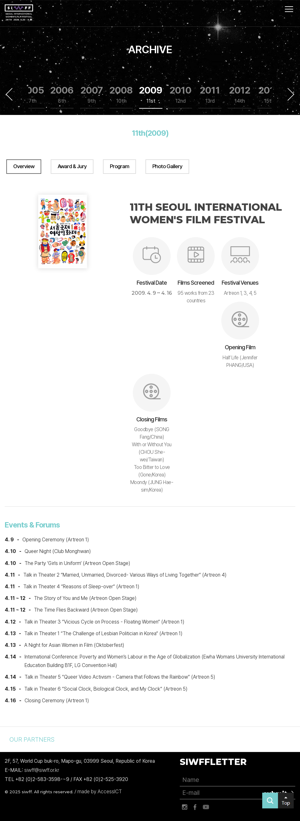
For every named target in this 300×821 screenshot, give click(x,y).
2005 (32, 94)
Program (119, 166)
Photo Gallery (167, 166)
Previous (9, 94)
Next (291, 94)
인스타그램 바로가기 (184, 807)
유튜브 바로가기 (206, 807)
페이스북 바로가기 (195, 807)
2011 (210, 94)
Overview (23, 166)
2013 (269, 94)
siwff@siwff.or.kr (41, 770)
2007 (92, 94)
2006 (62, 94)
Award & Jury (72, 166)
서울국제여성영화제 (19, 12)
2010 (180, 94)
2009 (150, 94)
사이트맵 (289, 9)
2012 (239, 94)
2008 (121, 94)
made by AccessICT (99, 792)
